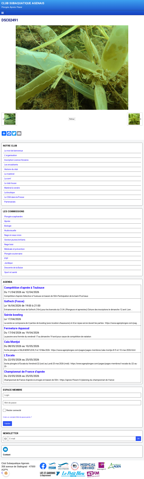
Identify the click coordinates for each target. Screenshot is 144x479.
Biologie (7, 226)
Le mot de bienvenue (13, 151)
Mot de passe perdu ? (24, 417)
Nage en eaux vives (12, 235)
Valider (7, 423)
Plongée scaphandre (13, 216)
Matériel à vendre (12, 188)
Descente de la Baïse (13, 268)
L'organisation (10, 155)
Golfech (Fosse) (14, 301)
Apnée (7, 221)
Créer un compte (9, 417)
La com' (7, 178)
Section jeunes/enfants (14, 240)
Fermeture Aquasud (16, 328)
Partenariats (9, 202)
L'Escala (9, 355)
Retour (72, 119)
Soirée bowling (13, 314)
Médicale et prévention (14, 249)
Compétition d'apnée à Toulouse (24, 287)
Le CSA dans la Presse (14, 197)
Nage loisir (9, 244)
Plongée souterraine (13, 254)
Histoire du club (11, 169)
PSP (6, 258)
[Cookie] (6, 473)
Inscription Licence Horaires (16, 160)
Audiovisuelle (10, 230)
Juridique (8, 263)
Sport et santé (10, 272)
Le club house (10, 183)
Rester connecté (12, 410)
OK (138, 438)
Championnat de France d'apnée (24, 371)
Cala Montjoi (12, 341)
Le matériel (9, 174)
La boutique (9, 192)
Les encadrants (11, 165)
